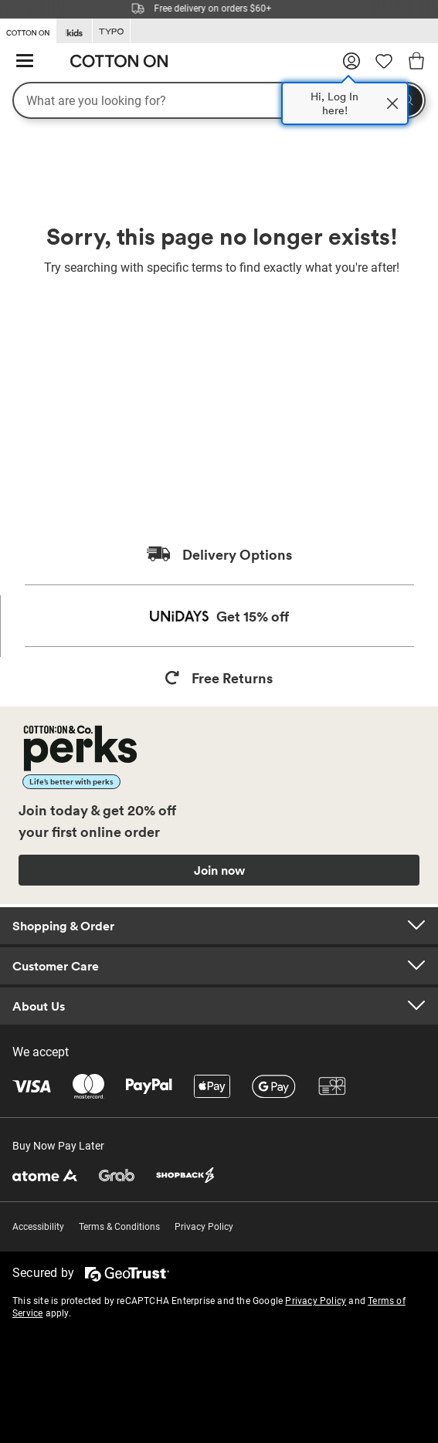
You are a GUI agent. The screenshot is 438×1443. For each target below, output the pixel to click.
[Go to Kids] (74, 31)
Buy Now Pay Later (58, 1146)
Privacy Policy (204, 1226)
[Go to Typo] (111, 31)
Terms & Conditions (119, 1226)
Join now (219, 870)
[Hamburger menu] (24, 61)
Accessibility (38, 1226)
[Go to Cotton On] (28, 30)
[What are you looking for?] (219, 100)
